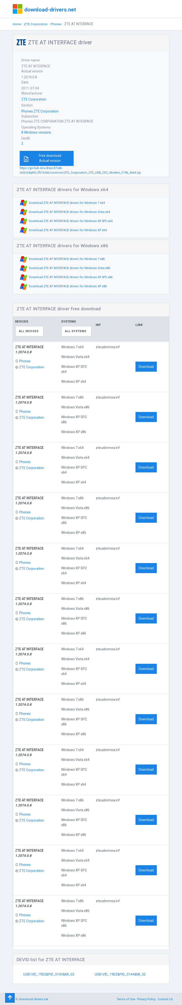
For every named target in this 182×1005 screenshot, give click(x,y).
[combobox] (30, 331)
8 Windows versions (36, 132)
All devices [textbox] (29, 331)
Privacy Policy (146, 999)
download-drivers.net (50, 9)
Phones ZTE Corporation (40, 111)
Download (146, 367)
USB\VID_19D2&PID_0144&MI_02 (120, 974)
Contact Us (165, 999)
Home (17, 24)
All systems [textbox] (75, 331)
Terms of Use (126, 999)
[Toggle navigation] (10, 998)
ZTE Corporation (37, 24)
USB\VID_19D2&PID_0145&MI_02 (48, 974)
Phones (58, 24)
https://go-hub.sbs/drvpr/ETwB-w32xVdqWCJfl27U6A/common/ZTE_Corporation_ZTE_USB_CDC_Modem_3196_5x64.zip (80, 170)
